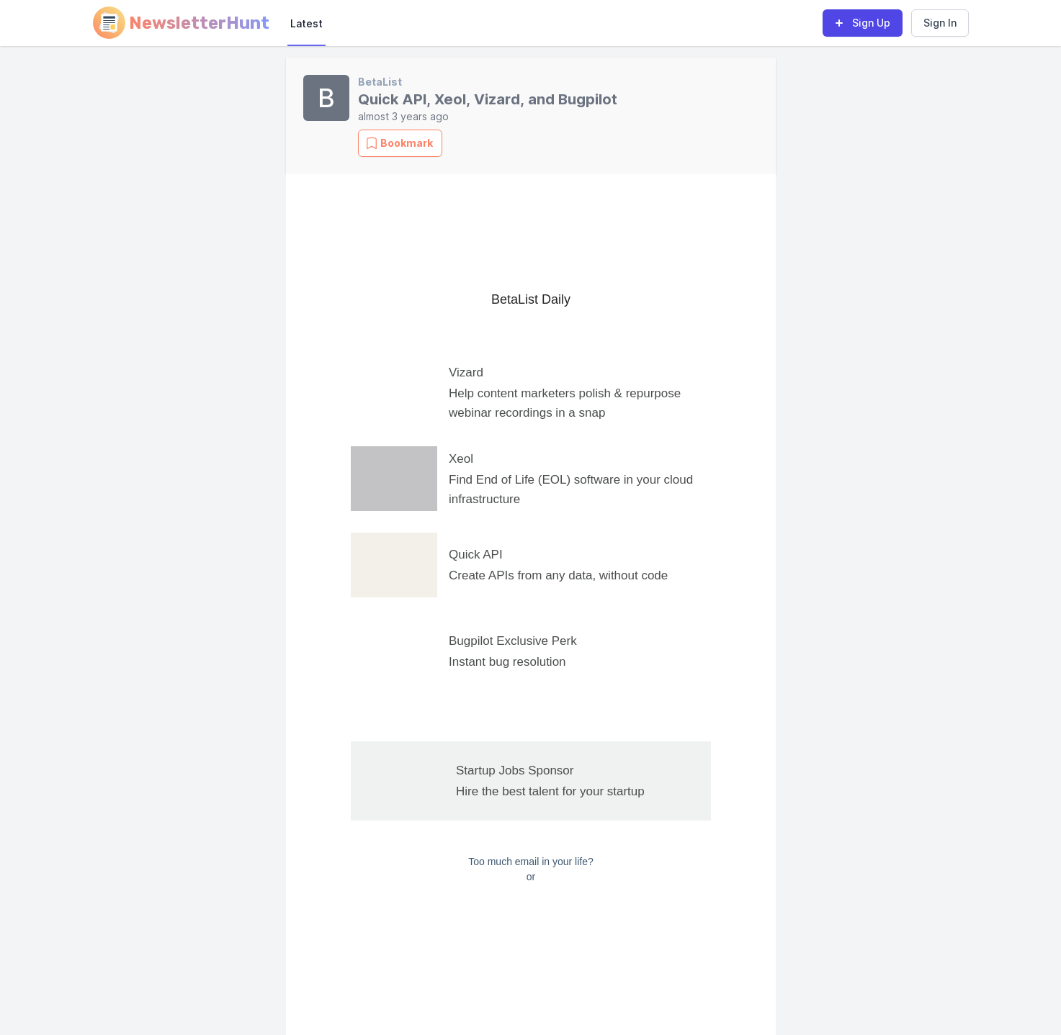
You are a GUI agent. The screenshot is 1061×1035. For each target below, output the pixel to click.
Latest (306, 23)
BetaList (380, 82)
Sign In (940, 23)
